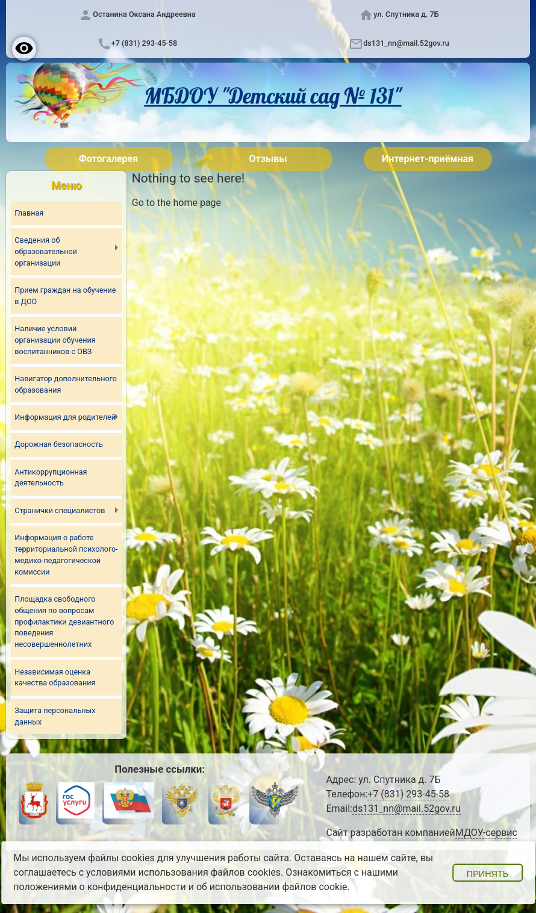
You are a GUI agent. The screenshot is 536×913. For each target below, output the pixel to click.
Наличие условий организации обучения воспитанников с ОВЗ (55, 341)
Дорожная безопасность (59, 445)
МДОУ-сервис (486, 833)
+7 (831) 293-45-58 (144, 43)
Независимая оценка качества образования (55, 678)
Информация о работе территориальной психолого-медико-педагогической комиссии (61, 555)
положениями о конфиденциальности (99, 887)
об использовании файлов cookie (271, 887)
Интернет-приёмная (427, 158)
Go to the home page (176, 202)
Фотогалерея (108, 158)
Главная (28, 212)
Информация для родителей (65, 417)
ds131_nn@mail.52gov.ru (406, 43)
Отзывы (268, 158)
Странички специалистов (59, 511)
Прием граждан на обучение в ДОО (65, 296)
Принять (487, 874)
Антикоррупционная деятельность (50, 478)
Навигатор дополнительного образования (65, 385)
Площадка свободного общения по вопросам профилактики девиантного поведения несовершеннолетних (64, 622)
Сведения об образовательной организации (45, 252)
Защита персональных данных (55, 717)
